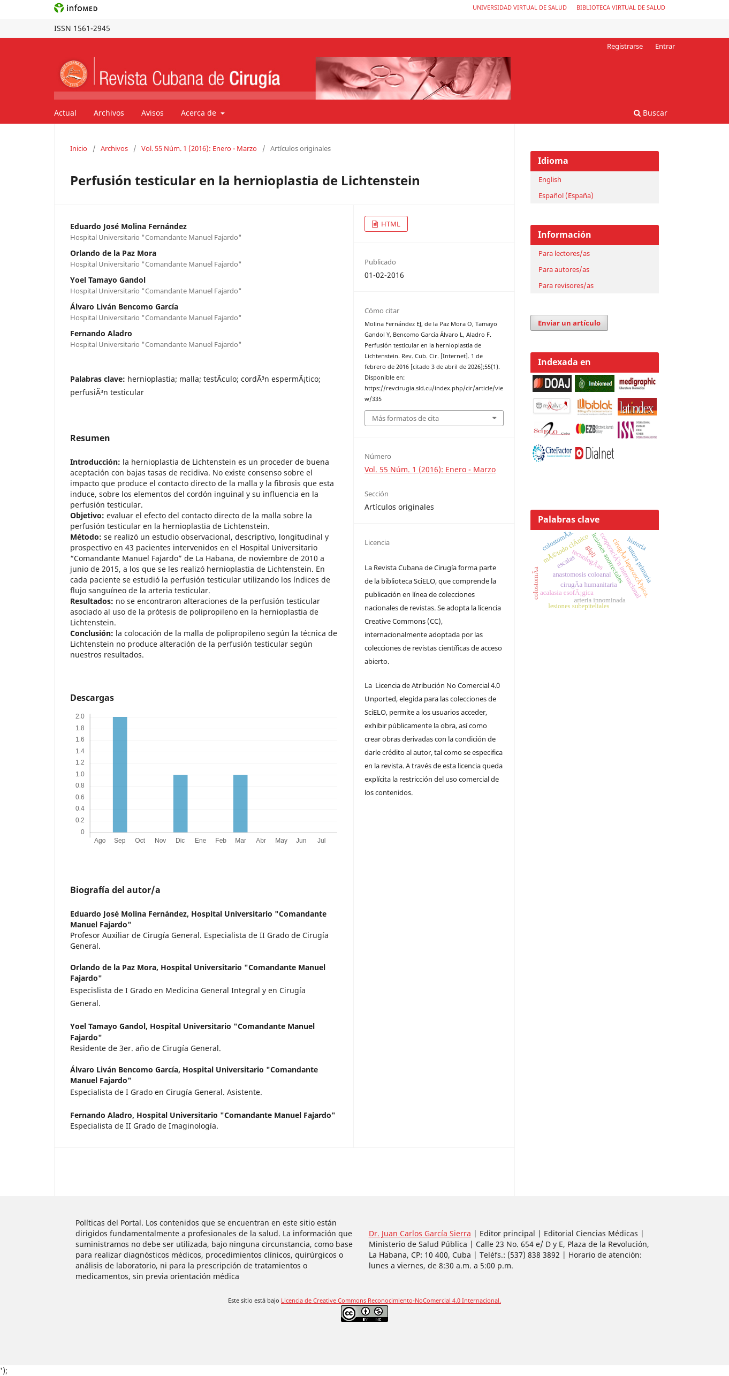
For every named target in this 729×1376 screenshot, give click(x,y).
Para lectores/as (564, 253)
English (549, 179)
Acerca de (199, 113)
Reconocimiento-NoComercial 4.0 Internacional (433, 1300)
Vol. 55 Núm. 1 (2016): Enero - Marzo (199, 148)
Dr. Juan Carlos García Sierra (420, 1233)
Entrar (665, 46)
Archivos (109, 113)
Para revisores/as (566, 285)
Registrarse (625, 46)
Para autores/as (563, 269)
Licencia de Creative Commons (324, 1300)
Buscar (650, 113)
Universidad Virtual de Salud (520, 7)
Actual (65, 113)
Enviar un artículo (569, 323)
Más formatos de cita (405, 418)
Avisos (152, 113)
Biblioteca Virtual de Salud (620, 7)
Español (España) (566, 195)
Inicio (78, 148)
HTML (389, 224)
